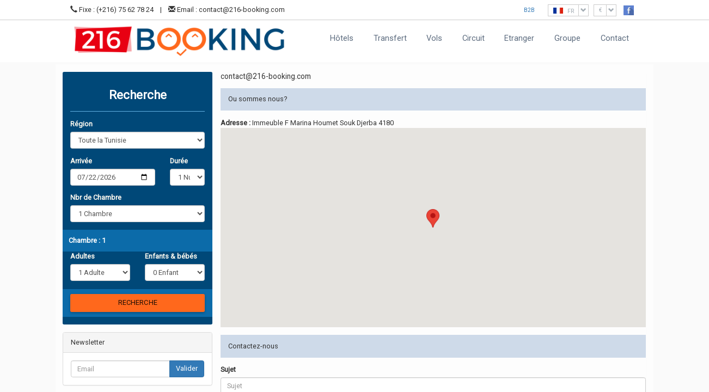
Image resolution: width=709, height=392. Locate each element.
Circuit (473, 38)
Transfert (390, 38)
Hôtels (341, 38)
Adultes (82, 256)
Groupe (567, 38)
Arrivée (81, 161)
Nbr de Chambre (95, 197)
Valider (187, 368)
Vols (434, 38)
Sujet (228, 369)
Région (81, 124)
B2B (529, 10)
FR (570, 10)
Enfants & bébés (171, 256)
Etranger (519, 38)
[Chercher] (137, 303)
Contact (615, 38)
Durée (179, 161)
